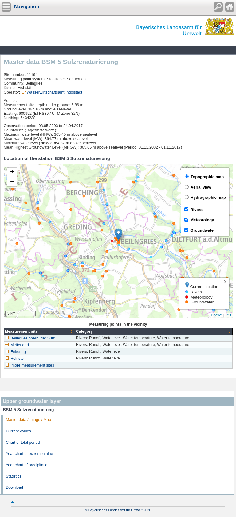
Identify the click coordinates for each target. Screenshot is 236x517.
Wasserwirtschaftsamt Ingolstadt (54, 92)
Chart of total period (23, 442)
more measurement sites (33, 365)
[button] (118, 234)
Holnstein (16, 358)
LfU (228, 315)
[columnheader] (39, 331)
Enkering (15, 352)
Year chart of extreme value (29, 453)
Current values (18, 431)
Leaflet (216, 315)
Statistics (13, 476)
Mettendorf (17, 345)
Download (14, 487)
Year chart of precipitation (27, 465)
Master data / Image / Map (28, 420)
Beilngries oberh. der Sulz (30, 338)
